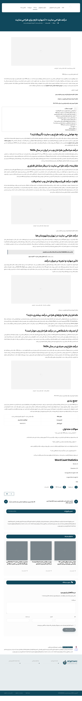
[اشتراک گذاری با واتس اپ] (11, 494)
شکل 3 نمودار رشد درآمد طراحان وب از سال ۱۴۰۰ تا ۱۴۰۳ (65, 103)
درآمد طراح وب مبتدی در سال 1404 (68, 125)
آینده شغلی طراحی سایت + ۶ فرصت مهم (38, 256)
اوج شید (66, 689)
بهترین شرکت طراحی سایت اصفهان (54, 85)
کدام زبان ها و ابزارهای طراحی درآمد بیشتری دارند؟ (64, 121)
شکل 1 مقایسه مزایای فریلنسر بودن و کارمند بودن (66, 94)
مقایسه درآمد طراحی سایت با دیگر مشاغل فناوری (64, 114)
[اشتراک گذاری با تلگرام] (7, 494)
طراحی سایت (46, 487)
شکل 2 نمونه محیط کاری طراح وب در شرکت (68, 99)
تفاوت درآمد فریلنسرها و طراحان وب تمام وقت (65, 116)
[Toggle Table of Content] (74, 109)
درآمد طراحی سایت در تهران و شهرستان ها (66, 118)
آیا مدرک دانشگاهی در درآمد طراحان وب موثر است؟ (64, 123)
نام (75, 613)
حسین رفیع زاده (70, 487)
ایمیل (51, 613)
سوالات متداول (72, 128)
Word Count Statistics (70, 130)
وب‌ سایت (27, 613)
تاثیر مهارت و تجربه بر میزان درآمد (68, 119)
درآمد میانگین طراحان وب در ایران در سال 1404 (65, 112)
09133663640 (61, 689)
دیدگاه (74, 596)
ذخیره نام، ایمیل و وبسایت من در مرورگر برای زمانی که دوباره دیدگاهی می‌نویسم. (55, 622)
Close (77, 482)
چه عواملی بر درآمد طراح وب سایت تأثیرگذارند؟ (66, 111)
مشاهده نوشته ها (12, 512)
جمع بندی (73, 126)
